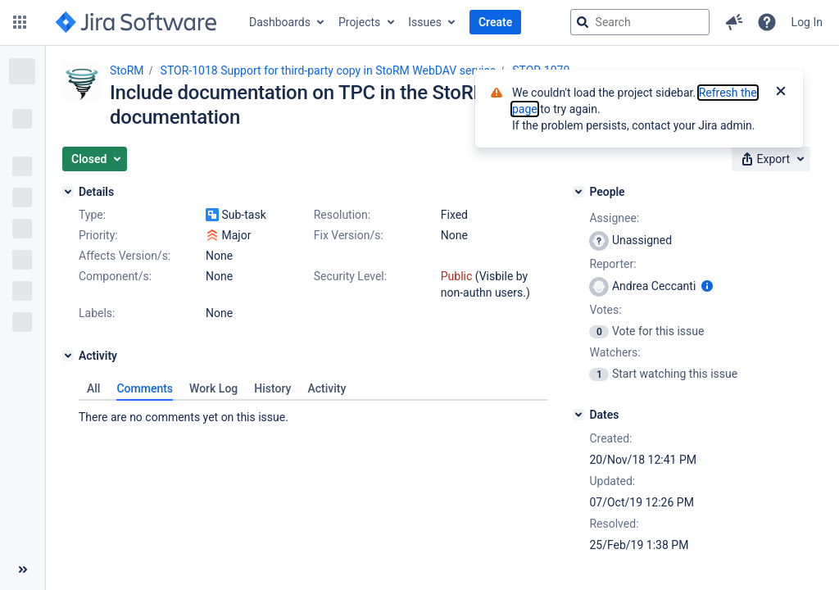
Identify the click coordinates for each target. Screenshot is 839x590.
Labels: (97, 313)
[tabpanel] (313, 413)
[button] (19, 22)
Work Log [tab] (213, 388)
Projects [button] (359, 22)
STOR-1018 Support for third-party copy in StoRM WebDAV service (329, 70)
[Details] (68, 191)
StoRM (127, 70)
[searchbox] (640, 22)
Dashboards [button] (280, 22)
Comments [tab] (144, 388)
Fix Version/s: (348, 235)
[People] (578, 191)
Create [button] (495, 22)
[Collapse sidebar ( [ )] (22, 569)
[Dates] (578, 414)
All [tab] (93, 388)
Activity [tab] (326, 388)
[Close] (781, 92)
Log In (807, 22)
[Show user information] (707, 286)
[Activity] (68, 355)
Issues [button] (425, 22)
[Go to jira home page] (136, 22)
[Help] (767, 22)
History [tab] (272, 388)
